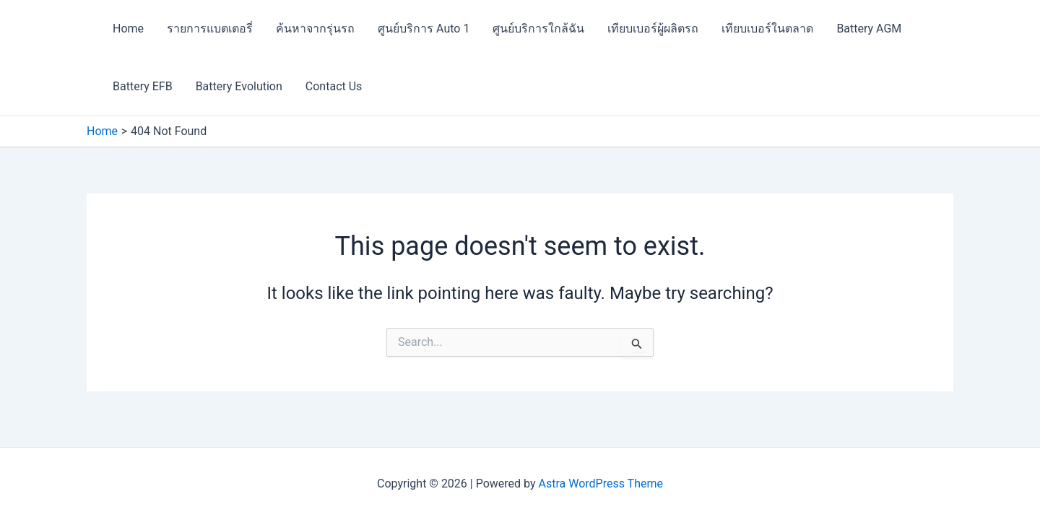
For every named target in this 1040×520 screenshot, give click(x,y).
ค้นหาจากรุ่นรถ (315, 28)
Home (128, 28)
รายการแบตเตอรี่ (210, 28)
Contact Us (334, 86)
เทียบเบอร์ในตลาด (767, 28)
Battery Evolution (239, 86)
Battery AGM (868, 28)
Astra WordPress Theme (601, 483)
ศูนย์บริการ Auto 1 (423, 28)
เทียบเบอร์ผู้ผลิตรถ (652, 28)
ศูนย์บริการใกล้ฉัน (538, 28)
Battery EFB (143, 86)
